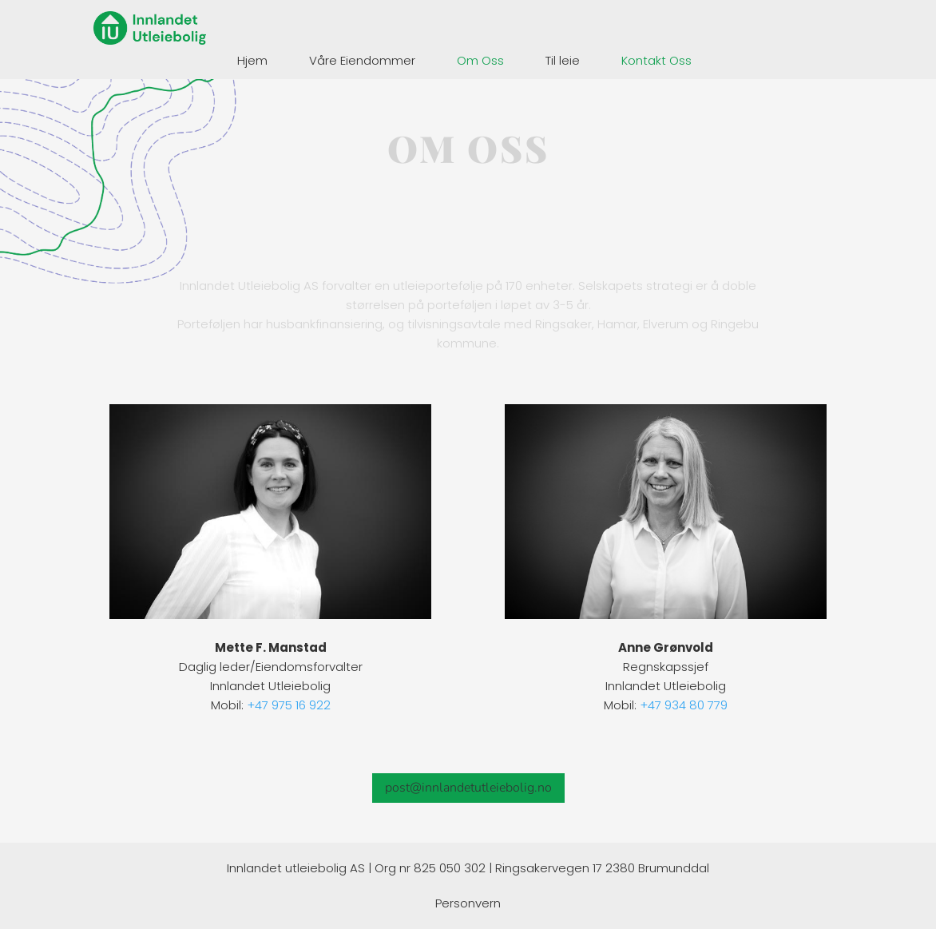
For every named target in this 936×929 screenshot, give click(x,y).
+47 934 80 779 (684, 705)
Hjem (252, 60)
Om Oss (480, 60)
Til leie (562, 60)
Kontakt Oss (656, 60)
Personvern (468, 903)
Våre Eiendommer (362, 60)
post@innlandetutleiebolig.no (468, 787)
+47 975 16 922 (289, 705)
